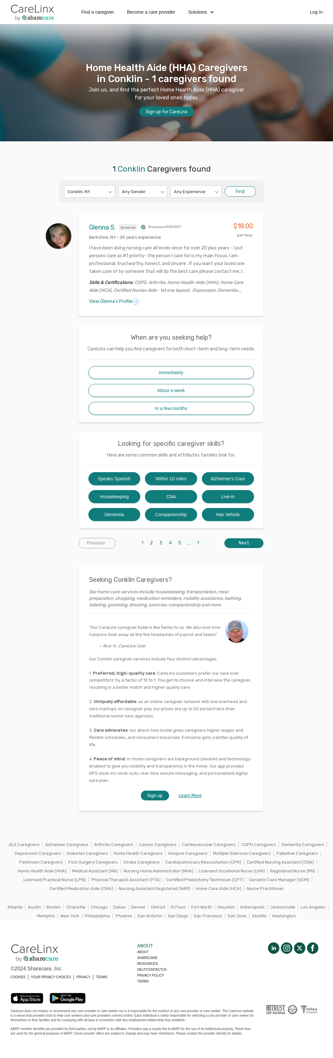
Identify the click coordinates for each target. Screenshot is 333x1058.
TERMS (101, 977)
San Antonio (150, 915)
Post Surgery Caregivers (93, 862)
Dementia (114, 514)
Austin (34, 907)
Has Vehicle (228, 514)
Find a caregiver (97, 12)
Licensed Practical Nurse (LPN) (54, 879)
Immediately (171, 372)
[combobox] (68, 191)
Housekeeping (114, 496)
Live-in (227, 496)
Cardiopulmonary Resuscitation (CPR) (203, 862)
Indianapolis (252, 907)
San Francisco (208, 915)
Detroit (158, 907)
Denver (138, 907)
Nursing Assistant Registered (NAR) (154, 888)
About (142, 952)
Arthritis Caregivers (113, 844)
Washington (284, 915)
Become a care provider (151, 12)
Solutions (201, 12)
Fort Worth (201, 907)
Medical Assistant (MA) (95, 870)
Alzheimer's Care (228, 478)
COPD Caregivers (258, 844)
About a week (171, 390)
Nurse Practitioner (265, 888)
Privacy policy (150, 975)
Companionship (171, 514)
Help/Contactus (151, 969)
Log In (316, 12)
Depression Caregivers (38, 853)
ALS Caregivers (24, 844)
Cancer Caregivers (158, 844)
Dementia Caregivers (303, 844)
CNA (171, 496)
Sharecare (147, 958)
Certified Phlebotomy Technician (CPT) (205, 879)
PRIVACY (83, 977)
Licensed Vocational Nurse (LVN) (232, 870)
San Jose (237, 915)
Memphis (46, 915)
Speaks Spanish (114, 478)
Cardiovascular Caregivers (209, 844)
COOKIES (18, 977)
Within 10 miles (171, 478)
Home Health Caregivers (138, 853)
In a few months (171, 408)
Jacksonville (282, 907)
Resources (147, 964)
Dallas (119, 907)
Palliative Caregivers (297, 853)
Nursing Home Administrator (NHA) (158, 870)
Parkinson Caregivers (41, 862)
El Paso (178, 907)
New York (69, 915)
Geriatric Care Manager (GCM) (279, 879)
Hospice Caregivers (187, 853)
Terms (143, 981)
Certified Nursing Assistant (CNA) (280, 862)
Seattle (259, 915)
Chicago (99, 907)
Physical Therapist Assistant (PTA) (126, 879)
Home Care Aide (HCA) (218, 888)
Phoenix (123, 915)
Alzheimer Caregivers (66, 844)
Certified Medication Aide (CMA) (81, 888)
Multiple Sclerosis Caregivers (242, 853)
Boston (54, 907)
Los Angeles (313, 907)
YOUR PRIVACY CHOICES (51, 977)
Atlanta (14, 907)
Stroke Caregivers (141, 862)
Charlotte (76, 907)
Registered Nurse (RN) (292, 870)
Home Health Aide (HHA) (42, 870)
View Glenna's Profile (114, 301)
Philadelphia (97, 915)
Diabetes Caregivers (87, 853)
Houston (226, 907)
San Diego (178, 915)
